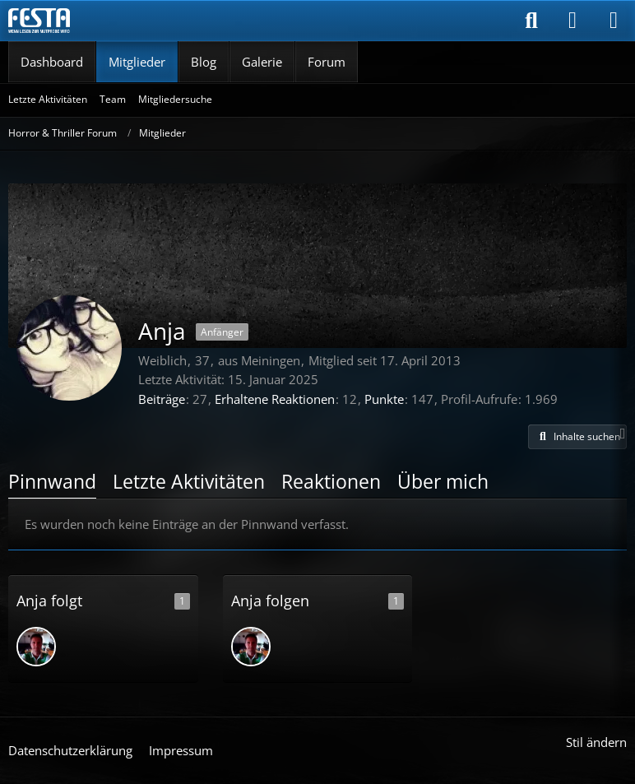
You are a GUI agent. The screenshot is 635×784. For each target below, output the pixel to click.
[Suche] (531, 20)
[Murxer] (36, 646)
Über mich (443, 481)
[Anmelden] (572, 20)
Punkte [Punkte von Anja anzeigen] (384, 399)
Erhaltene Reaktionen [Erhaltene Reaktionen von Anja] (275, 399)
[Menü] (613, 20)
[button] (577, 436)
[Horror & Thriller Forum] (39, 20)
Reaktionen (331, 481)
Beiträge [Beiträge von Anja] (161, 399)
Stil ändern (596, 742)
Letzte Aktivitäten (189, 481)
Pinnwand (52, 481)
